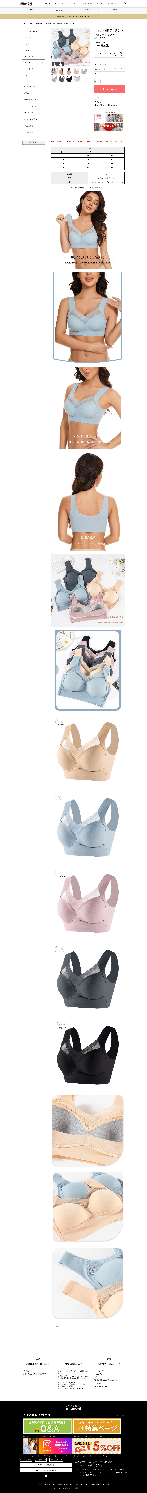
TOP (39, 1484)
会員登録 (90, 3)
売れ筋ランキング (30, 99)
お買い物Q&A (74, 1370)
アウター (27, 62)
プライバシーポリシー (81, 1484)
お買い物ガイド (110, 3)
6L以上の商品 (28, 112)
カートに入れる (109, 89)
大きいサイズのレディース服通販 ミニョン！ (71, 1487)
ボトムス (27, 50)
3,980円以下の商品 (30, 119)
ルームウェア (28, 68)
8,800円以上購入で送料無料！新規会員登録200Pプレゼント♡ (73, 16)
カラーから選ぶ (29, 132)
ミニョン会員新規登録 (46, 1464)
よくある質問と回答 (40, 1459)
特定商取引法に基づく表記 (65, 1484)
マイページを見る (94, 1484)
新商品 (26, 92)
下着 (25, 75)
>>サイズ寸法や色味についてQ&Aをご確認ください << (87, 187)
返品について (99, 102)
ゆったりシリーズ (30, 106)
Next (87, 47)
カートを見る (105, 1484)
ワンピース (28, 37)
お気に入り (99, 3)
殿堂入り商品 (28, 125)
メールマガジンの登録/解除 (46, 1470)
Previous (54, 47)
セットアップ (28, 56)
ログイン (82, 3)
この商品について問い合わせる (105, 104)
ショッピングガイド (25, 1459)
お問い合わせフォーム (79, 1375)
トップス (27, 43)
